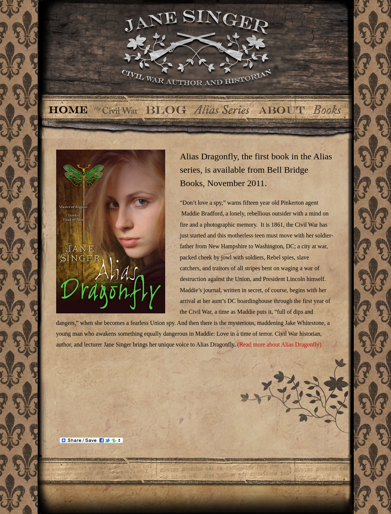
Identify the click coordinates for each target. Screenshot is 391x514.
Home (68, 108)
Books (328, 108)
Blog (166, 108)
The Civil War (116, 108)
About (282, 108)
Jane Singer (196, 47)
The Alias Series (221, 108)
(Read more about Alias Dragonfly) (279, 344)
